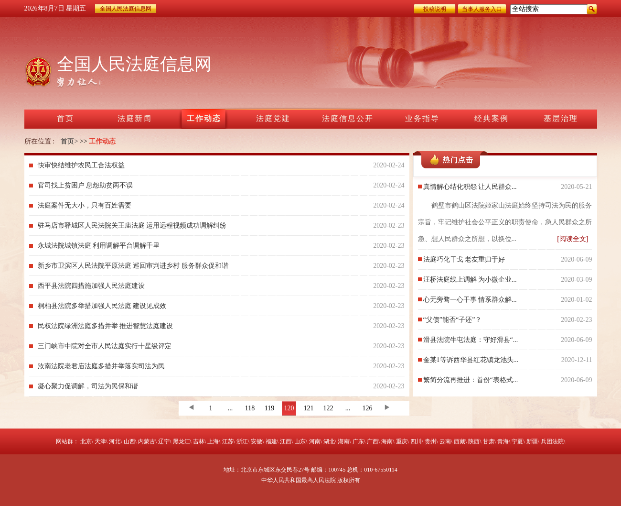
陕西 (474, 441)
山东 (300, 441)
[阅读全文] (572, 238)
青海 (503, 441)
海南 (387, 441)
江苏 (228, 441)
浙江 (242, 441)
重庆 (401, 441)
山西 (129, 441)
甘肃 (488, 441)
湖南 (343, 441)
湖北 (329, 441)
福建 (271, 441)
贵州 (430, 441)
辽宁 (164, 441)
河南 (315, 441)
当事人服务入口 (482, 9)
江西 (285, 441)
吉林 (198, 441)
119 (269, 408)
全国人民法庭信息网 (125, 8)
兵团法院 (552, 441)
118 (250, 408)
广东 (358, 441)
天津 (100, 441)
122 (328, 408)
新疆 (532, 441)
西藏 (459, 441)
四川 (416, 441)
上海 (213, 441)
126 (368, 408)
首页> (69, 141)
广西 (372, 441)
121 (309, 408)
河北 (114, 441)
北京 (86, 441)
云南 (445, 441)
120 (289, 408)
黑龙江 (181, 441)
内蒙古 (146, 441)
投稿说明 (434, 9)
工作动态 (102, 141)
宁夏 (517, 441)
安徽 (256, 441)
